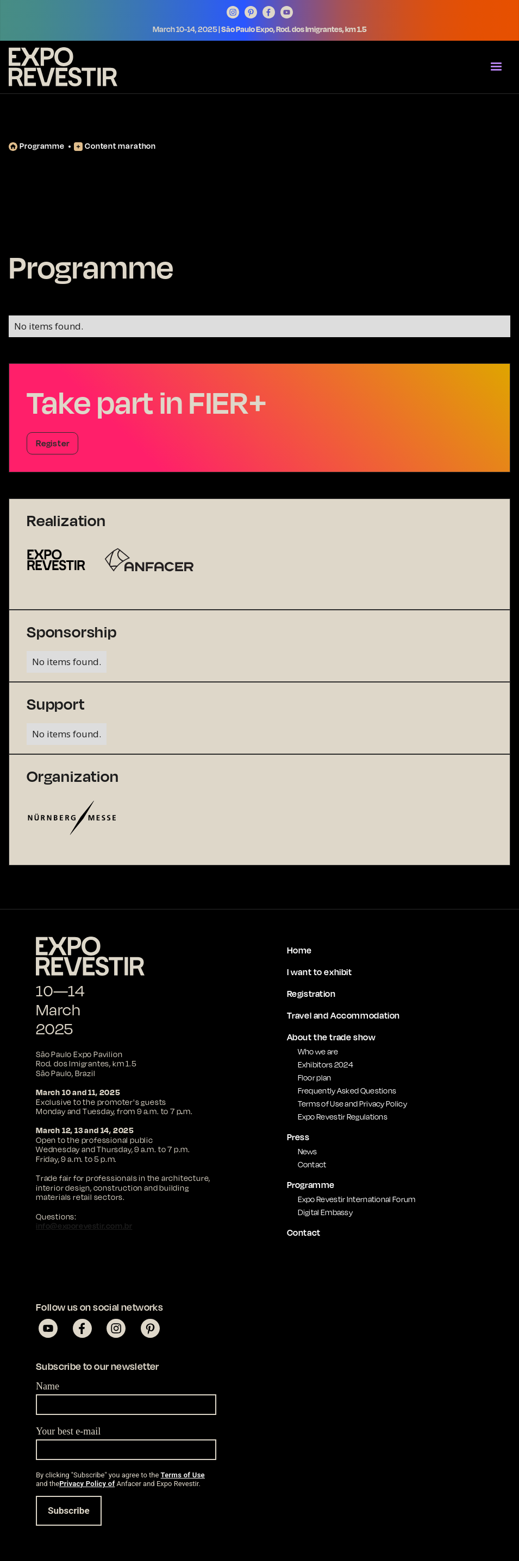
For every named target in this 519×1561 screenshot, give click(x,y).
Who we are (318, 1051)
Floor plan (315, 1077)
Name (47, 1386)
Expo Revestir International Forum (357, 1199)
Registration (311, 993)
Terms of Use (183, 1475)
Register (52, 443)
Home (299, 950)
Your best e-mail (68, 1431)
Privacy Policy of (87, 1484)
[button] (496, 67)
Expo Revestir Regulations (343, 1116)
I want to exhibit (319, 971)
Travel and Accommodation (343, 1015)
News (307, 1151)
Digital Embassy (325, 1212)
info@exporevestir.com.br (84, 1225)
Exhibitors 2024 (326, 1064)
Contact (312, 1164)
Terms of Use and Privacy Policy (352, 1103)
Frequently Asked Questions (347, 1090)
